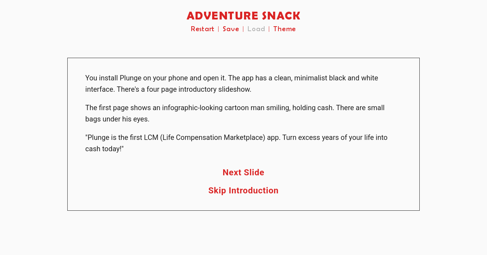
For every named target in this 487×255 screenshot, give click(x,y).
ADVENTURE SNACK (244, 16)
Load (256, 29)
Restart (203, 29)
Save (231, 29)
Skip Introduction (243, 191)
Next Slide (243, 172)
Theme (284, 29)
